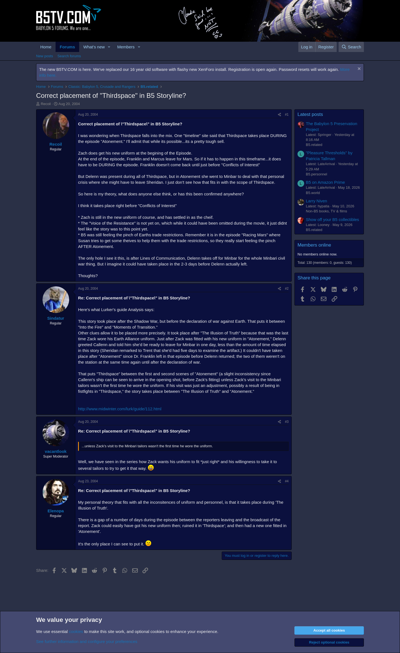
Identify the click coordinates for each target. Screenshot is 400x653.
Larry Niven (316, 200)
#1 (287, 114)
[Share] (279, 114)
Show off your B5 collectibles (332, 219)
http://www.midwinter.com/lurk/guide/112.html (119, 408)
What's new (94, 46)
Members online (314, 245)
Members (126, 46)
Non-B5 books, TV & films (326, 211)
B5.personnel (316, 174)
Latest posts (310, 114)
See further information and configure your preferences (86, 641)
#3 (287, 422)
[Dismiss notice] (358, 69)
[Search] (351, 47)
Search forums (69, 56)
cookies (76, 631)
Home (45, 46)
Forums (67, 46)
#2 (287, 289)
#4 (287, 481)
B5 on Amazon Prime (325, 182)
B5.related (314, 145)
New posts (44, 56)
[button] (109, 47)
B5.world (313, 193)
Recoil (46, 104)
